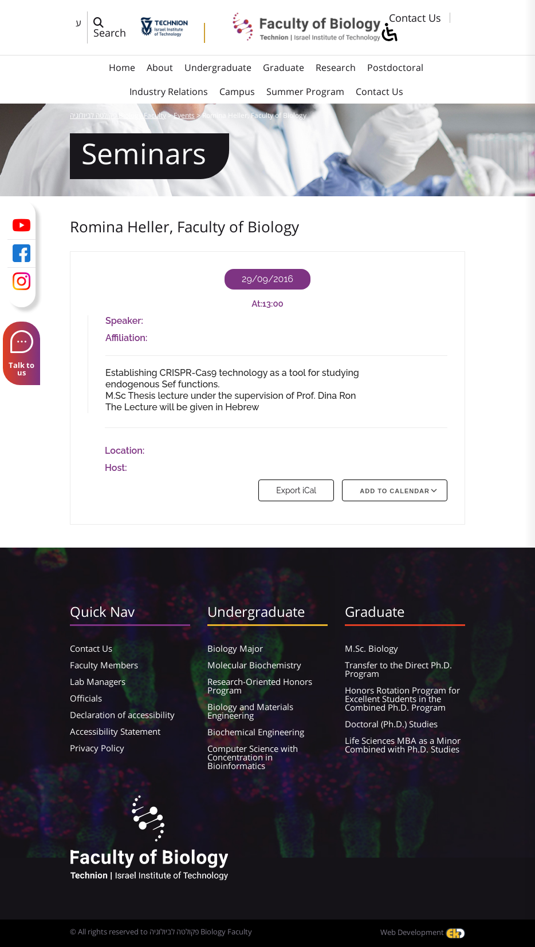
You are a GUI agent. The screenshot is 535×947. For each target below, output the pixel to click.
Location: (124, 450)
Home (122, 67)
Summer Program (305, 91)
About (160, 67)
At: (256, 304)
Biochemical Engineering (255, 732)
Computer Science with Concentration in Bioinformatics (252, 757)
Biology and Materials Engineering (250, 711)
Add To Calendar (395, 491)
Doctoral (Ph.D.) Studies (391, 724)
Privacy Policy (97, 748)
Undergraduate (217, 67)
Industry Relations (168, 91)
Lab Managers (97, 681)
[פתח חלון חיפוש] (114, 27)
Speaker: (124, 320)
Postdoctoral (395, 67)
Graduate (283, 67)
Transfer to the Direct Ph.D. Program (398, 669)
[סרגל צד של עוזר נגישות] (389, 33)
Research (336, 67)
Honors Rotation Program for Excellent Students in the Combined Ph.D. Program (402, 698)
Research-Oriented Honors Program (259, 686)
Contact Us (415, 18)
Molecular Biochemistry (254, 665)
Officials (86, 698)
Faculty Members (104, 665)
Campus (237, 91)
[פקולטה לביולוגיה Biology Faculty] (298, 37)
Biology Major (235, 648)
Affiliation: (126, 337)
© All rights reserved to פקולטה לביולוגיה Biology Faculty (161, 931)
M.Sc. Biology (371, 648)
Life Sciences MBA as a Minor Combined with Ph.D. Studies (403, 745)
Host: (116, 467)
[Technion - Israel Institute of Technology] (164, 32)
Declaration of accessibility (122, 714)
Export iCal (296, 490)
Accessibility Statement (115, 731)
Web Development (422, 932)
